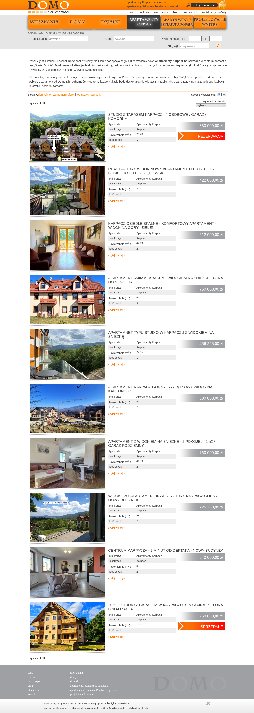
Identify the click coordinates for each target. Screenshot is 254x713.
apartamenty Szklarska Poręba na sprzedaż (94, 690)
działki (110, 22)
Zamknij (208, 703)
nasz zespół (161, 12)
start (132, 12)
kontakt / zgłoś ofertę (214, 12)
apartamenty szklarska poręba (177, 22)
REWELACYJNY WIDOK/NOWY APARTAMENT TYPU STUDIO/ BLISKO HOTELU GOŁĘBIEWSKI (161, 171)
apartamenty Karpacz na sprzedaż (89, 685)
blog (175, 12)
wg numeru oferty (63, 94)
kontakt (32, 694)
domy (77, 22)
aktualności (190, 12)
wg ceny (96, 94)
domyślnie (43, 94)
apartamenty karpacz (143, 22)
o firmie (144, 12)
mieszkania (44, 22)
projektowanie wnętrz (210, 22)
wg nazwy (83, 94)
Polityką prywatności (119, 703)
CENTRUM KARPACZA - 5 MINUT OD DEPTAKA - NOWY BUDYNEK (165, 550)
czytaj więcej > (116, 146)
